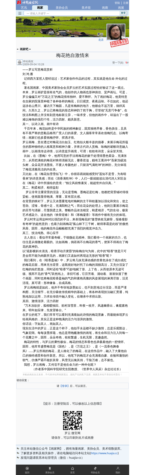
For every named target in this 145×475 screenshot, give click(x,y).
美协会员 (62, 7)
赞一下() (117, 62)
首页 (72, 472)
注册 (125, 3)
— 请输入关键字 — (37, 13)
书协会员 (95, 472)
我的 (118, 472)
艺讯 (24, 7)
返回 (27, 472)
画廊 (105, 7)
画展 (121, 7)
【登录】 (64, 386)
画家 (40, 7)
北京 (101, 39)
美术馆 (86, 7)
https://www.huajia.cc (104, 453)
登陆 (117, 3)
